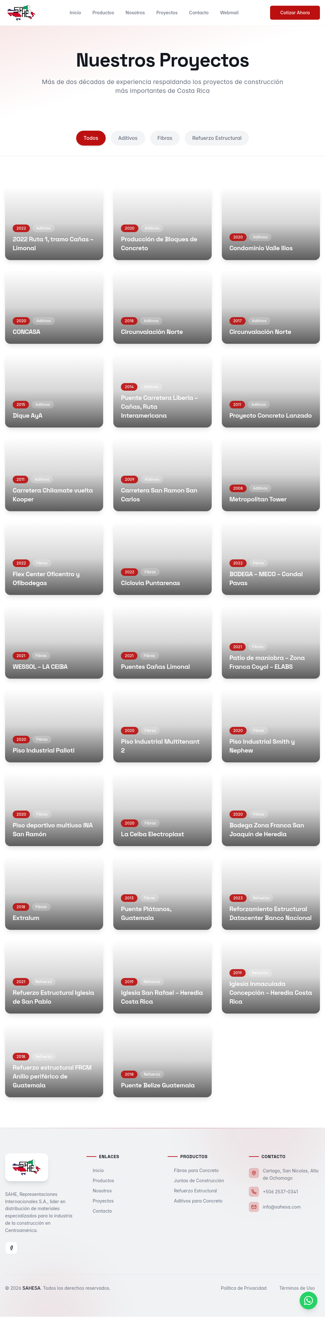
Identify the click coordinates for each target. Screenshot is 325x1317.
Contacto (199, 12)
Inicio (75, 12)
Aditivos (127, 138)
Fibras (165, 138)
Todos (89, 138)
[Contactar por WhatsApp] (308, 1300)
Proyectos (167, 12)
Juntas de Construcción (196, 1180)
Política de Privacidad (246, 1288)
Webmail (229, 12)
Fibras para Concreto (193, 1170)
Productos (103, 12)
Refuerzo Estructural (218, 138)
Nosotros (135, 12)
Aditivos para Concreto (195, 1201)
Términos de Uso (299, 1288)
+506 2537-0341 (280, 1192)
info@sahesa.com (282, 1207)
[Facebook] (11, 1248)
